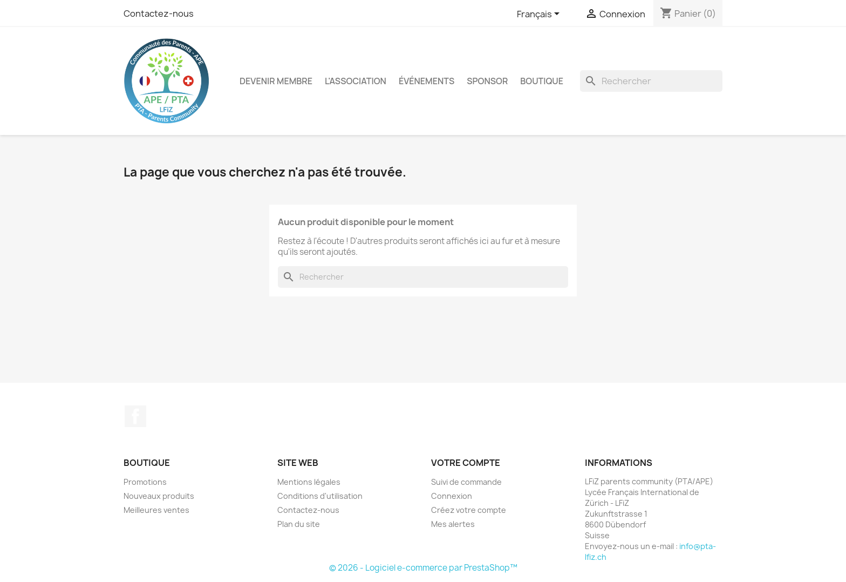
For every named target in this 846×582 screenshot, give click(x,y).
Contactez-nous (159, 13)
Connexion (451, 496)
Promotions (145, 482)
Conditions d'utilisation (320, 496)
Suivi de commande (466, 482)
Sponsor (487, 81)
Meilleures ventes (156, 510)
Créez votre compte (468, 510)
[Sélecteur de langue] (540, 14)
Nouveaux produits (159, 496)
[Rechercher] (651, 81)
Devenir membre (276, 81)
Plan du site (298, 524)
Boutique (541, 81)
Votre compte (465, 463)
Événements (426, 81)
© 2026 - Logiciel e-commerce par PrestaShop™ (423, 567)
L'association (355, 81)
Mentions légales (308, 482)
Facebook (135, 416)
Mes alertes (453, 524)
